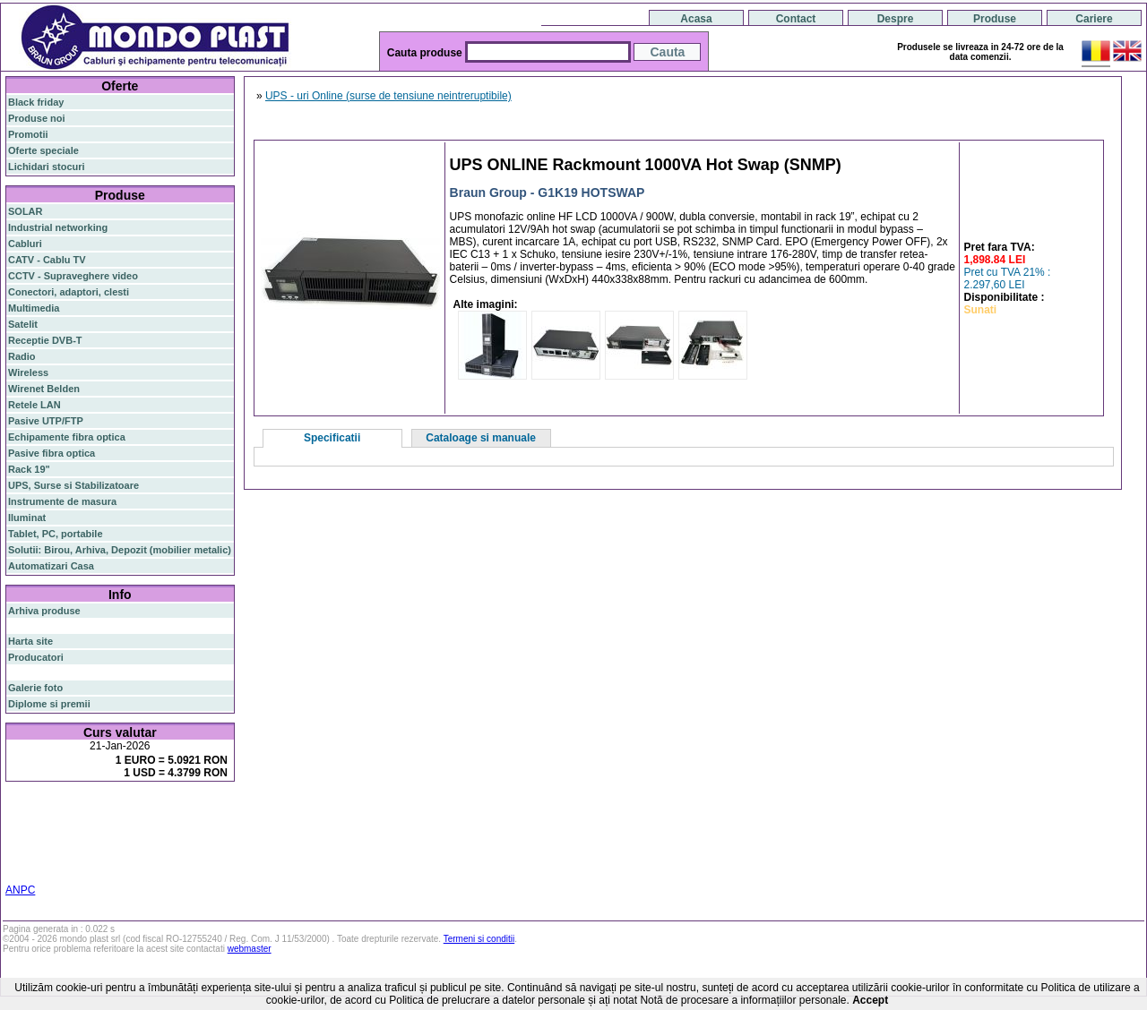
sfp (95, 833)
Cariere (1093, 19)
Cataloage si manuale (481, 438)
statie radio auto (45, 865)
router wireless (165, 822)
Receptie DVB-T (45, 340)
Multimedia (33, 308)
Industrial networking (58, 227)
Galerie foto (35, 687)
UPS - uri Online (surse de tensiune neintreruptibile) (388, 96)
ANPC (20, 890)
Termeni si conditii (479, 939)
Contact (796, 19)
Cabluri (25, 243)
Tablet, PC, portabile (55, 533)
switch (107, 810)
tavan (53, 844)
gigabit (187, 810)
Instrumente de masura (62, 501)
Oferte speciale (43, 150)
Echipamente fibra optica (66, 437)
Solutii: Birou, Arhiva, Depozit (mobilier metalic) (119, 549)
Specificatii (332, 438)
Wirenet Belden (44, 388)
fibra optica (45, 810)
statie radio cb (118, 865)
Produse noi (36, 118)
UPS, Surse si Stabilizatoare (73, 485)
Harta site (30, 641)
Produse (994, 19)
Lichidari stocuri (46, 166)
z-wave (129, 844)
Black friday (36, 102)
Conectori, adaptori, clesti (68, 292)
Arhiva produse (44, 610)
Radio (22, 356)
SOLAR (25, 211)
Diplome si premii (49, 703)
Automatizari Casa (51, 566)
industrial (176, 855)
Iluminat (27, 517)
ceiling (23, 844)
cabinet (134, 855)
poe (217, 809)
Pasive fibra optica (51, 453)
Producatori (36, 657)
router (148, 810)
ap (80, 833)
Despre (895, 19)
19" (207, 855)
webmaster (250, 949)
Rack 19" (29, 469)
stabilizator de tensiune (159, 833)
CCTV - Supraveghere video (73, 275)
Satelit (23, 324)
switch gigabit (40, 833)
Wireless (28, 372)
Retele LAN (34, 404)
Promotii (28, 134)
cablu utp (90, 844)
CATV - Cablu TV (47, 259)
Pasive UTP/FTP (45, 420)
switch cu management (61, 855)
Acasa (695, 19)
